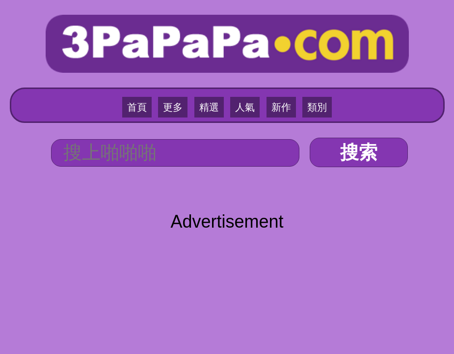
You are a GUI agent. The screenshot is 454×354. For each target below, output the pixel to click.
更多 (173, 107)
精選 (209, 107)
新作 (281, 107)
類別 (317, 107)
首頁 (137, 107)
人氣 (245, 107)
